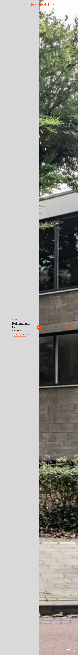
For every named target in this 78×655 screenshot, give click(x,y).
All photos (66, 650)
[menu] (70, 327)
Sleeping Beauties (39, 4)
